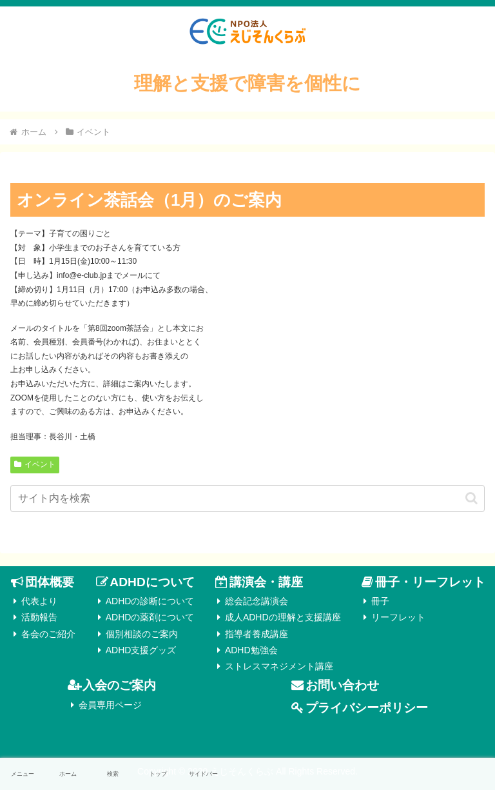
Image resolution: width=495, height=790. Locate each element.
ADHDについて (152, 582)
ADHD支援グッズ (141, 650)
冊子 (380, 601)
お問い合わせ (342, 685)
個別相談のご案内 (142, 634)
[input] (247, 498)
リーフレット (398, 617)
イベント (34, 464)
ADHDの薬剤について (150, 617)
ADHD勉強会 (251, 650)
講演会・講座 (266, 582)
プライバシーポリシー (367, 708)
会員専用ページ (110, 705)
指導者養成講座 (256, 634)
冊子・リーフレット (430, 582)
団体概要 (49, 582)
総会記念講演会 (256, 601)
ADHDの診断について (150, 601)
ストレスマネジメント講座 (279, 666)
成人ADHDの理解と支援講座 (283, 617)
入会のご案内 (119, 685)
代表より (39, 601)
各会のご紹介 (48, 634)
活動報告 (39, 617)
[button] (471, 498)
